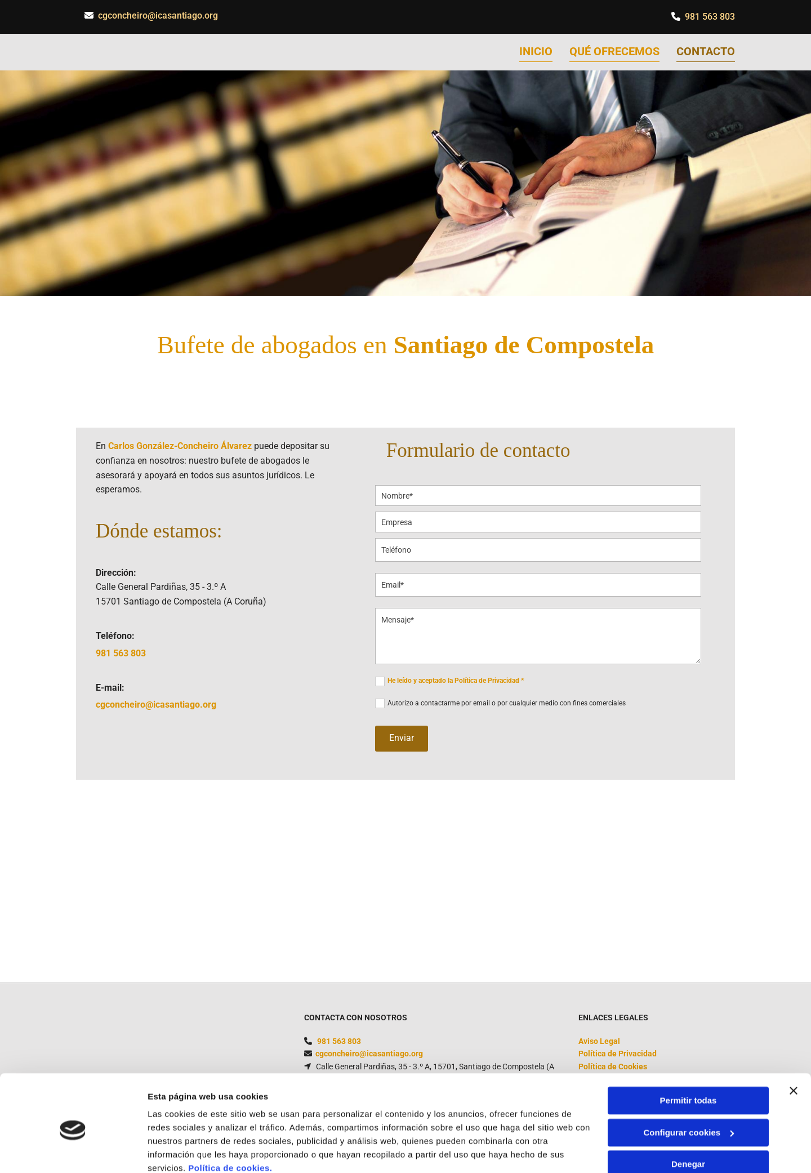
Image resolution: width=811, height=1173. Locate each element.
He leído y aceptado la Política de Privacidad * (455, 681)
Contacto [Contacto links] (705, 51)
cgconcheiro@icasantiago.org (158, 15)
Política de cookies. (230, 1120)
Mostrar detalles (180, 1151)
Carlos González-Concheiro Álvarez (180, 446)
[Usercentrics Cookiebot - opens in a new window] (73, 1151)
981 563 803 (710, 16)
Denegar (688, 1116)
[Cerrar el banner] (793, 1042)
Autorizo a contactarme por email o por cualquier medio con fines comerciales (506, 703)
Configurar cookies (688, 1083)
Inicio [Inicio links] (535, 51)
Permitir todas (688, 1052)
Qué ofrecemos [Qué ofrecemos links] (614, 51)
